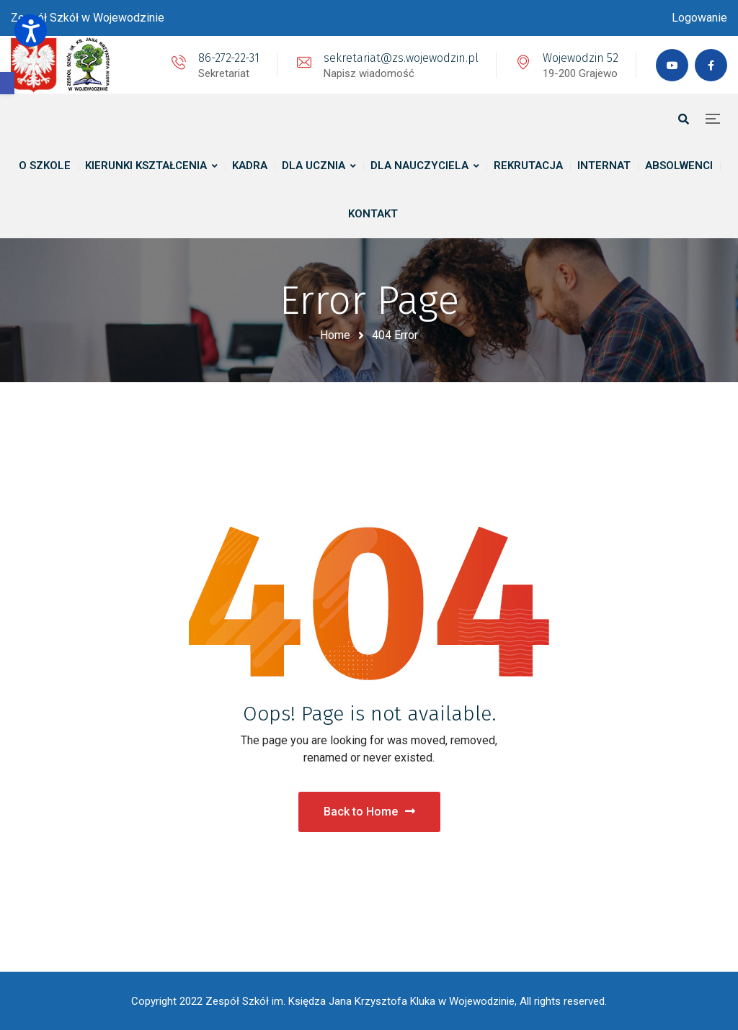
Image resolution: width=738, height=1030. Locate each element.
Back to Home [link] (369, 811)
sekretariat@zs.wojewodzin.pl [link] (401, 58)
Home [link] (335, 335)
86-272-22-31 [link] (228, 58)
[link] (7, 83)
